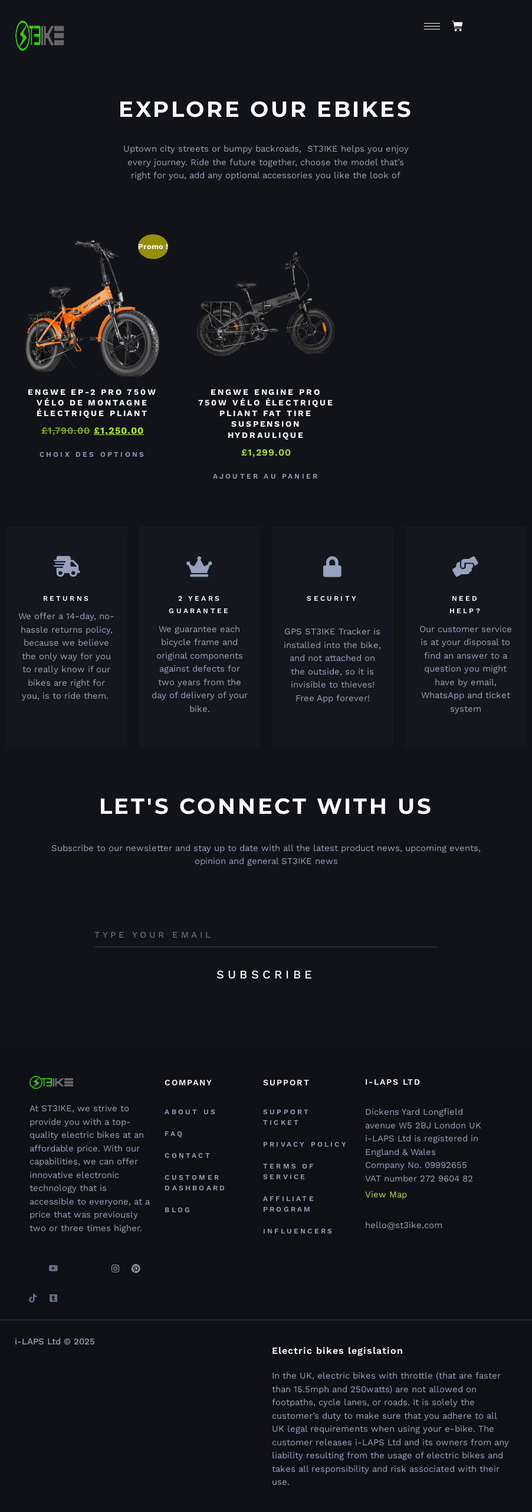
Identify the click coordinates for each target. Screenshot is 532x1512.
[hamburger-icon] (432, 26)
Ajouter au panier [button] (266, 476)
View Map (386, 1194)
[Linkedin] (94, 1263)
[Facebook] (32, 1263)
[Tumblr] (53, 1293)
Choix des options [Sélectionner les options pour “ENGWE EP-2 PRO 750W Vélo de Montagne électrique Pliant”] (93, 454)
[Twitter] (74, 1263)
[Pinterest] (136, 1263)
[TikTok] (32, 1293)
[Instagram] (115, 1263)
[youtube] (53, 1263)
